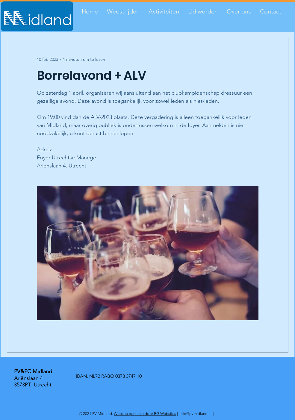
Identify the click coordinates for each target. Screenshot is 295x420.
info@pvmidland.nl (195, 413)
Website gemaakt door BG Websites (145, 413)
